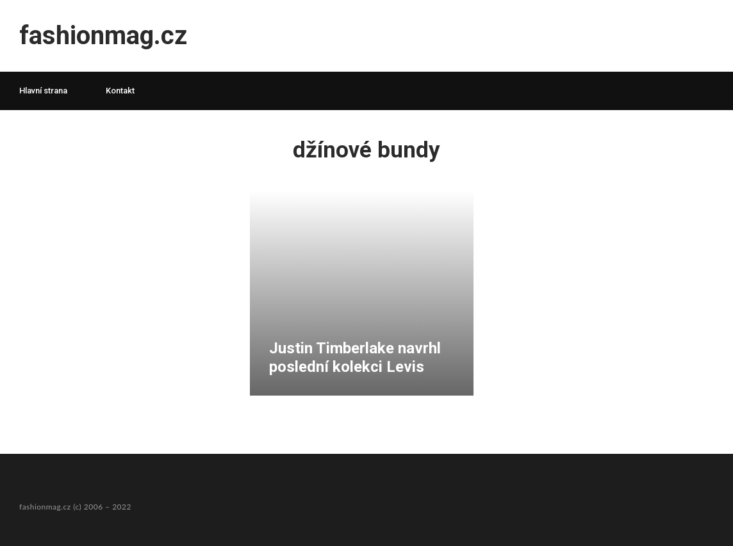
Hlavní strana (43, 90)
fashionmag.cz (103, 35)
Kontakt (120, 90)
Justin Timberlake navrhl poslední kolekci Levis (355, 357)
